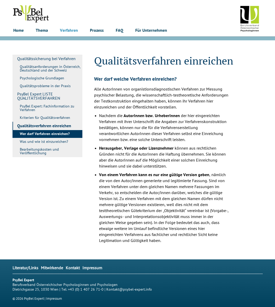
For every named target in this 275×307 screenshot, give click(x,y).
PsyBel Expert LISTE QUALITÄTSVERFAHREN (38, 96)
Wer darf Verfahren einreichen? (45, 134)
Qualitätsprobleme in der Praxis (45, 86)
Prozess (97, 30)
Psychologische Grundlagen (42, 78)
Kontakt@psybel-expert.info (129, 289)
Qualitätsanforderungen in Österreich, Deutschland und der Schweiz (50, 68)
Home (18, 30)
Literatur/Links (25, 268)
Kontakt (73, 268)
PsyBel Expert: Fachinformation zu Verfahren (47, 108)
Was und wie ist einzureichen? (44, 142)
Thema (42, 30)
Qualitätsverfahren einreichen (44, 126)
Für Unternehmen (151, 30)
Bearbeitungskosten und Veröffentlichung (39, 151)
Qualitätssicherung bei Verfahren (46, 58)
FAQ (119, 30)
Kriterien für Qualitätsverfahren (45, 118)
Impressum (92, 268)
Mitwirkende (52, 268)
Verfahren (69, 30)
